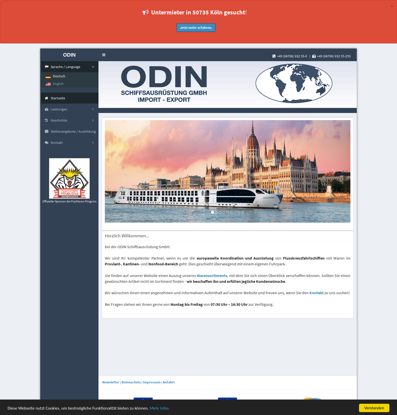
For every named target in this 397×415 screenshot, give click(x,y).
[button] (103, 55)
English (55, 83)
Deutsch (55, 76)
